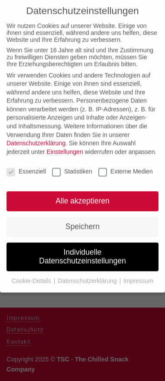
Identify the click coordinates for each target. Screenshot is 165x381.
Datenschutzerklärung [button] (88, 274)
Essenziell (26, 165)
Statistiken (72, 165)
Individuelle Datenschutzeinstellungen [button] (82, 250)
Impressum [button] (138, 274)
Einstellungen (65, 145)
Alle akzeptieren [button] (82, 195)
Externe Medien (125, 165)
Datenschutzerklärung (35, 137)
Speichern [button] (82, 220)
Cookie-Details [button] (32, 274)
